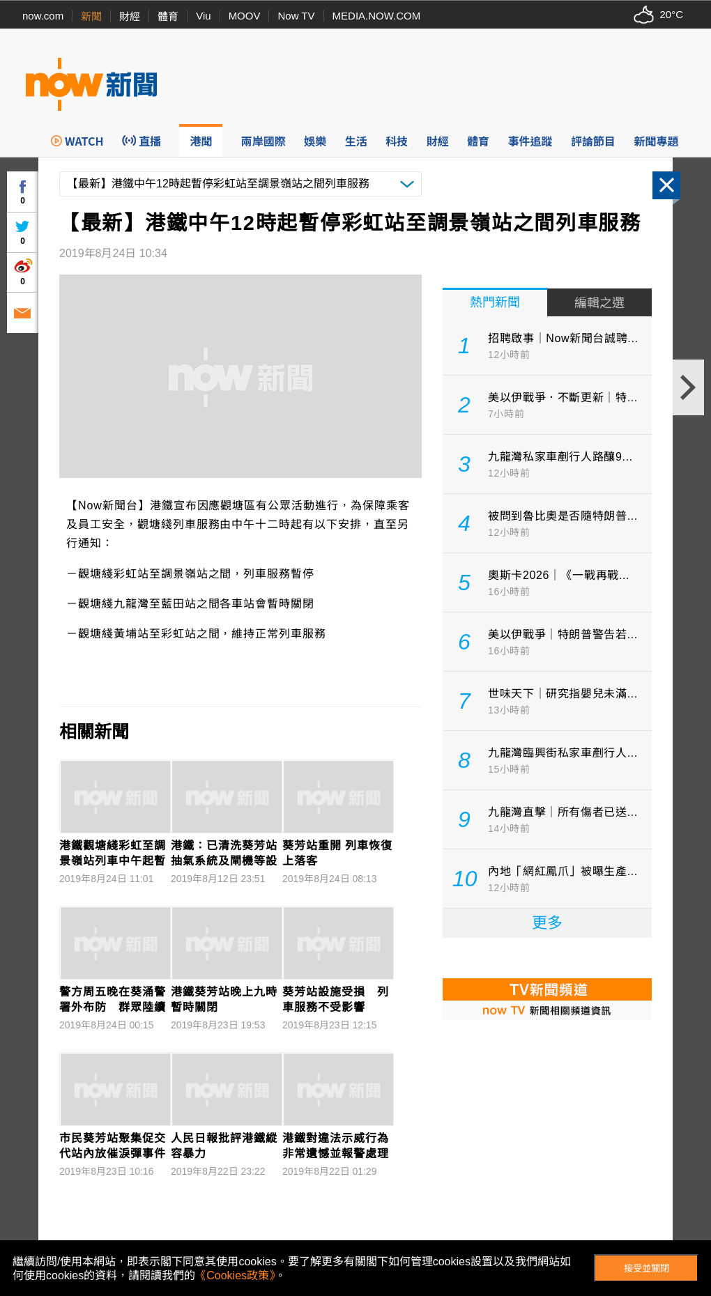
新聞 (91, 16)
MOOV (245, 16)
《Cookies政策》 (235, 1275)
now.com (42, 16)
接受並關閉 (646, 1268)
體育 (168, 16)
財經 (129, 16)
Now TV (295, 16)
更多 (547, 923)
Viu (203, 16)
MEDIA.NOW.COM (376, 16)
